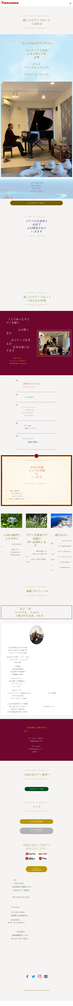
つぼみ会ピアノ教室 (36, 789)
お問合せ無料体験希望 (36, 869)
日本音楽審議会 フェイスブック (36, 831)
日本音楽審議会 (36, 822)
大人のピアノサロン (36, 203)
